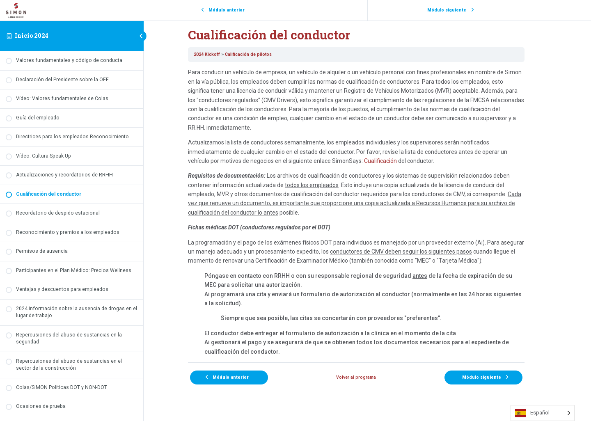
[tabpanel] (367, 212)
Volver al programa (367, 377)
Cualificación (391, 161)
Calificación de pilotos (259, 54)
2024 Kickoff (218, 54)
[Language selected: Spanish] (543, 413)
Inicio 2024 (31, 35)
